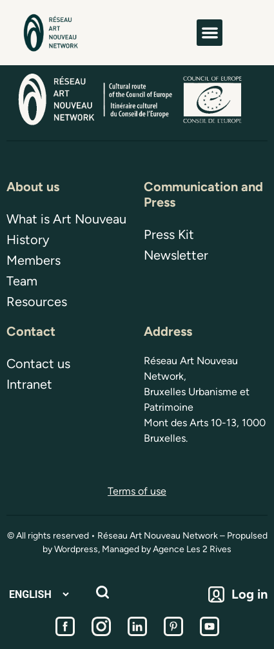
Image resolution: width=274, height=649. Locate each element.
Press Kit (169, 234)
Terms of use (137, 491)
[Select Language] (38, 594)
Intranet (29, 384)
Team (21, 281)
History (28, 239)
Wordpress (76, 549)
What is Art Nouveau (66, 219)
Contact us (38, 363)
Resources (36, 301)
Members (33, 260)
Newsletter (176, 255)
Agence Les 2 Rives (192, 549)
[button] (210, 32)
